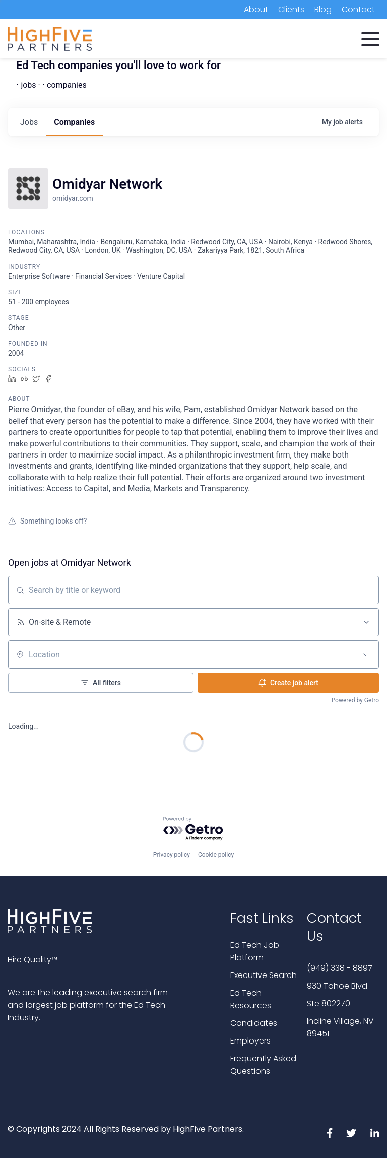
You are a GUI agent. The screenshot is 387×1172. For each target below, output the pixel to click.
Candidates (253, 1023)
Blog (323, 9)
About (256, 9)
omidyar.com (72, 198)
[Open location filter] (366, 654)
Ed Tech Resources (250, 999)
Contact (358, 9)
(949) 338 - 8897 (339, 968)
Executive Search (263, 975)
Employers (250, 1041)
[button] (370, 36)
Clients (291, 9)
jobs (29, 122)
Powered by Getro (355, 700)
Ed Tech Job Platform (254, 951)
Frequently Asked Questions (263, 1065)
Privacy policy (171, 854)
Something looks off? (47, 521)
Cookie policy (216, 854)
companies (74, 122)
